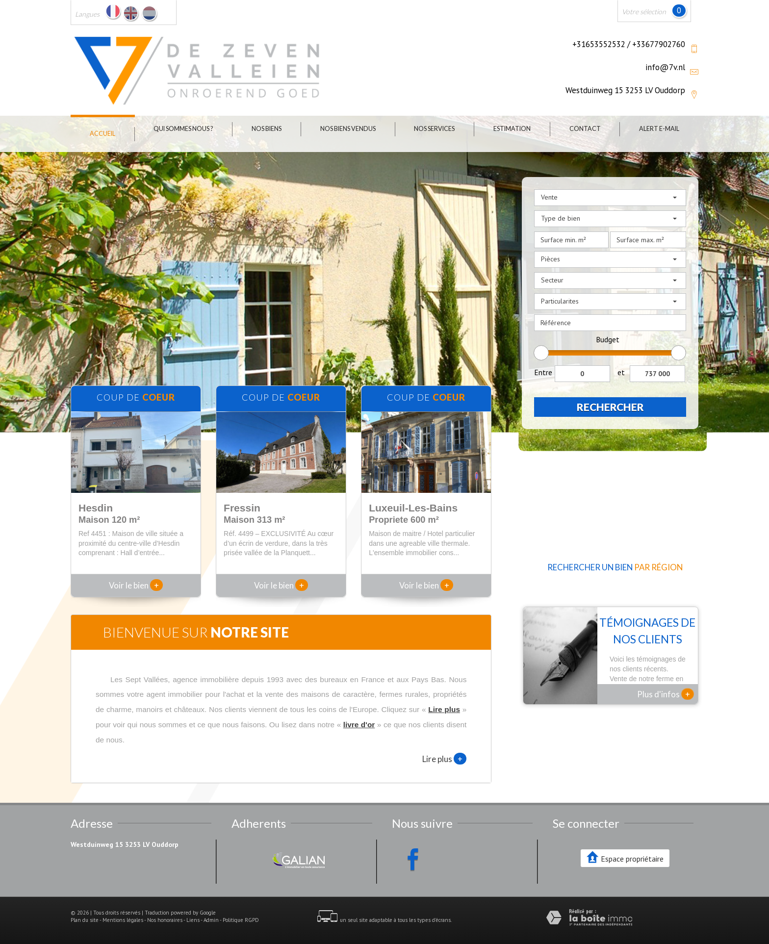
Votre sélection (644, 11)
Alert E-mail (659, 128)
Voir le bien (136, 585)
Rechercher (610, 407)
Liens (193, 920)
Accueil (102, 133)
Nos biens (267, 128)
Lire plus (444, 759)
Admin (211, 920)
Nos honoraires (164, 920)
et (621, 372)
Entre (543, 372)
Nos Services (434, 128)
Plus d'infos (665, 694)
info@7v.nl (665, 67)
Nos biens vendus (348, 128)
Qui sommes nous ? (183, 128)
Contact (585, 128)
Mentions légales (123, 920)
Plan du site (85, 920)
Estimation (512, 128)
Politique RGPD (241, 920)
